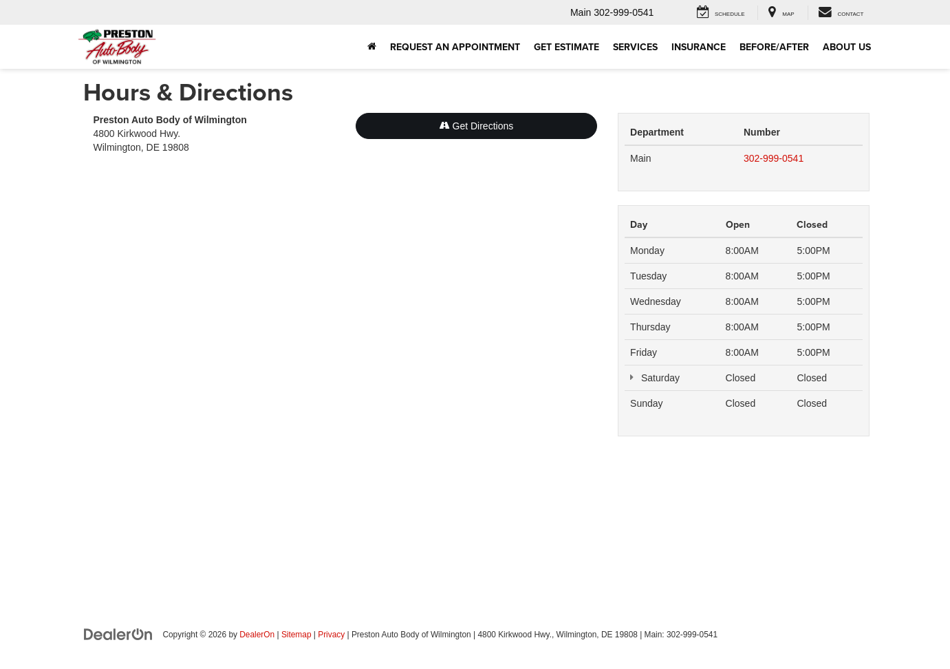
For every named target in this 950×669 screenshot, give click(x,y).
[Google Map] (346, 357)
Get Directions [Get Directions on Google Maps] (477, 125)
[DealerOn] (118, 633)
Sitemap (296, 634)
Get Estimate (566, 47)
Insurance (698, 47)
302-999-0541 (773, 158)
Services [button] (635, 47)
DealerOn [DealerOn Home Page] (256, 634)
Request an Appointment (455, 47)
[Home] (371, 47)
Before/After (774, 47)
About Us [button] (847, 47)
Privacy (331, 634)
